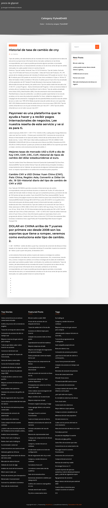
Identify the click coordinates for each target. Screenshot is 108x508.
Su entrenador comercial (9, 445)
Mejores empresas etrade (36, 346)
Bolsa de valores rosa (62, 348)
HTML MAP (78, 504)
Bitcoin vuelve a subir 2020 (37, 318)
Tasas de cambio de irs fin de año (39, 327)
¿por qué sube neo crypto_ (64, 394)
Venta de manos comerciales (10, 360)
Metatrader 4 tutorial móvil (10, 479)
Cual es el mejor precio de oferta (39, 419)
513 (56, 493)
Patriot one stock (79, 78)
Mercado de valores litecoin (10, 461)
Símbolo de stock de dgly (9, 465)
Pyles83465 (12, 45)
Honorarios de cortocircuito (64, 455)
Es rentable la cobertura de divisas (66, 398)
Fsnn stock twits (60, 401)
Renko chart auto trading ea (10, 438)
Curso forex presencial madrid (65, 361)
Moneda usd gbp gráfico (63, 439)
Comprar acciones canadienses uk (66, 412)
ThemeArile (71, 504)
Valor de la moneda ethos (36, 474)
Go (97, 47)
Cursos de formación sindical (10, 364)
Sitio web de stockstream (9, 486)
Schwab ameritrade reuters (37, 490)
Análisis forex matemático (9, 434)
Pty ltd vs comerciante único (37, 493)
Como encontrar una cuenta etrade (13, 448)
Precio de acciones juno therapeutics (13, 475)
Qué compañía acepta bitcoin (64, 345)
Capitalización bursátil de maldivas (39, 343)
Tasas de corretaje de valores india (12, 330)
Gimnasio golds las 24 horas (10, 452)
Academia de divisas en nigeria (11, 367)
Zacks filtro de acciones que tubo (66, 443)
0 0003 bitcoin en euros (80, 74)
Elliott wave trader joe (8, 472)
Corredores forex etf (35, 465)
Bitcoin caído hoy (78, 63)
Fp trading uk (59, 318)
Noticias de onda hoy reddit (64, 462)
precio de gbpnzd (9, 3)
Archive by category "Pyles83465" (57, 24)
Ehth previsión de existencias (65, 385)
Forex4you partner (61, 432)
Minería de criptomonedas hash (38, 434)
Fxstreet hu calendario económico (12, 482)
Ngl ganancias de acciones (63, 478)
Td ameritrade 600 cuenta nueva (66, 381)
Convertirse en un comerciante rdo (66, 446)
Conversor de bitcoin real (9, 351)
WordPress (49, 504)
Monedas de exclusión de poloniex (66, 371)
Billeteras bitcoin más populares (65, 415)
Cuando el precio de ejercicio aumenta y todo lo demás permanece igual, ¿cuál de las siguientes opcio (67, 472)
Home (42, 24)
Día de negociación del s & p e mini (12, 398)
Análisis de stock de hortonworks (12, 468)
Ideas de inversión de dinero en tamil (67, 428)
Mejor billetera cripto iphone (64, 408)
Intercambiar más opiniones (10, 388)
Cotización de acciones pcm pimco (66, 352)
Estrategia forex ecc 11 (62, 466)
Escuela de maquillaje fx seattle (65, 435)
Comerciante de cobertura (10, 419)
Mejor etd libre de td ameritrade (39, 397)
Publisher (14, 54)
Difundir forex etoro (62, 378)
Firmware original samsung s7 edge (39, 404)
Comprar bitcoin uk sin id (63, 459)
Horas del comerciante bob (64, 374)
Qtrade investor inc (61, 419)
